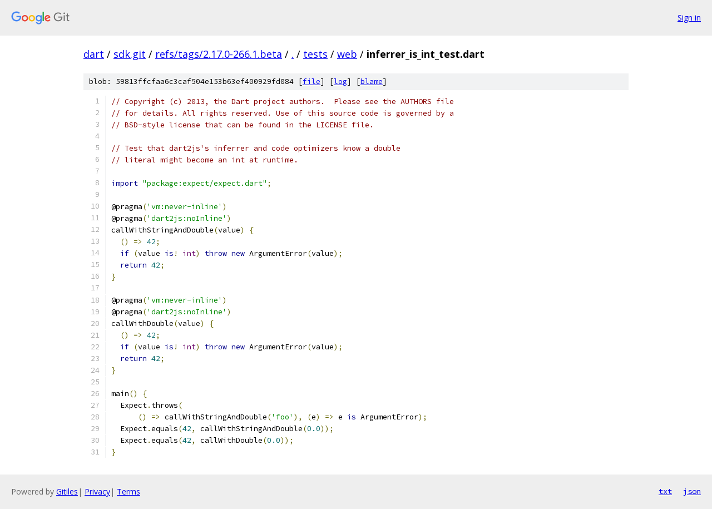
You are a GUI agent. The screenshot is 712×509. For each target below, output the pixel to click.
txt (665, 491)
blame (371, 81)
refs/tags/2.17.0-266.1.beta (218, 54)
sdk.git (129, 54)
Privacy (97, 491)
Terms (128, 491)
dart (93, 54)
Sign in (689, 17)
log (340, 81)
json (692, 491)
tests (315, 54)
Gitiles (67, 491)
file (311, 81)
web (347, 54)
